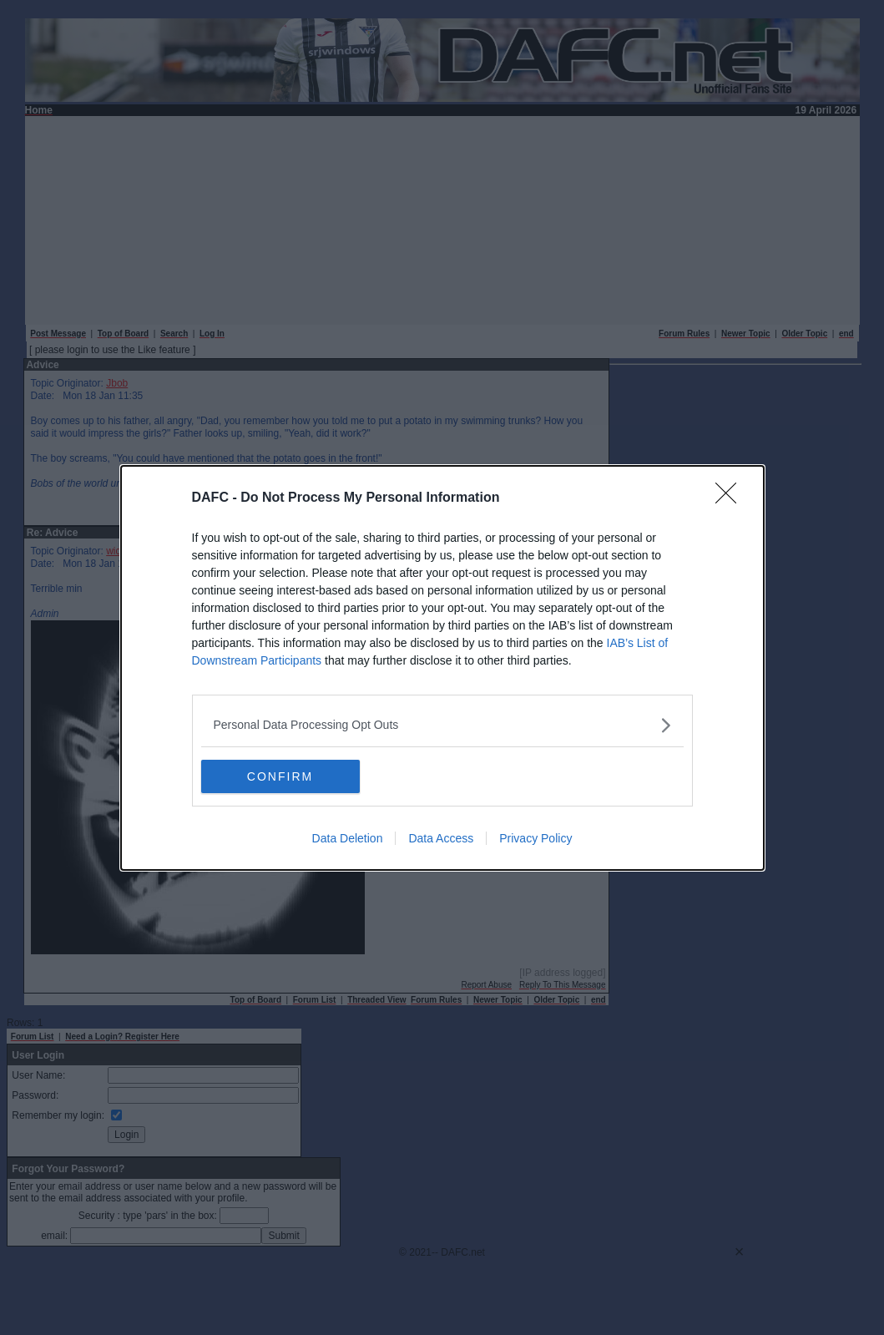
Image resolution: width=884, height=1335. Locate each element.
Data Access (440, 838)
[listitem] (442, 725)
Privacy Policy (535, 838)
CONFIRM (280, 776)
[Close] (731, 498)
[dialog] (442, 668)
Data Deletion (347, 838)
